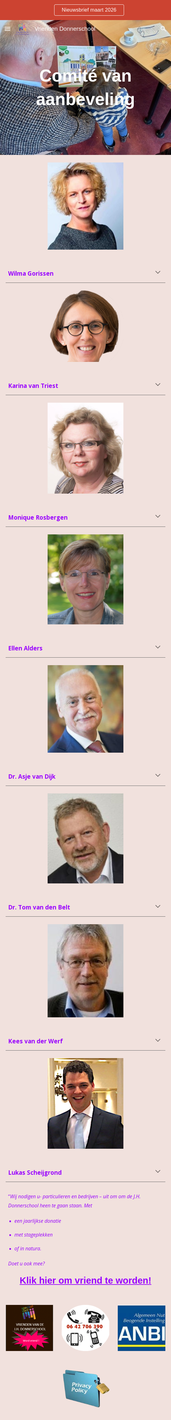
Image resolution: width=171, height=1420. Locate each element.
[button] (7, 28)
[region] (85, 10)
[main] (85, 87)
